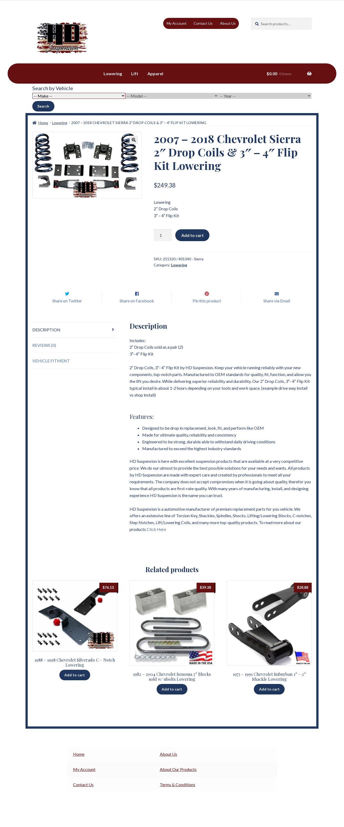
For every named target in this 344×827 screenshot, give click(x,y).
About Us (228, 23)
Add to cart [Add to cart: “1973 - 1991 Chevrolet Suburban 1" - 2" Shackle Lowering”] (269, 700)
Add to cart (192, 235)
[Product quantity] (163, 235)
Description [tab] (46, 340)
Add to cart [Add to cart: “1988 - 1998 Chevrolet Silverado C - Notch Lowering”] (74, 686)
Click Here (156, 540)
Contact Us (203, 23)
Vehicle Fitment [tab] (51, 371)
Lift (134, 73)
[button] (134, 140)
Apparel (155, 73)
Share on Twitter (67, 311)
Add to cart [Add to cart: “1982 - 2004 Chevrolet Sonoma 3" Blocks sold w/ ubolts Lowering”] (172, 700)
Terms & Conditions (177, 795)
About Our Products (178, 780)
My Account (177, 23)
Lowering (113, 73)
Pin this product (207, 311)
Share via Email (276, 311)
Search (43, 106)
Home (43, 122)
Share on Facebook (137, 311)
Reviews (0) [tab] (44, 356)
